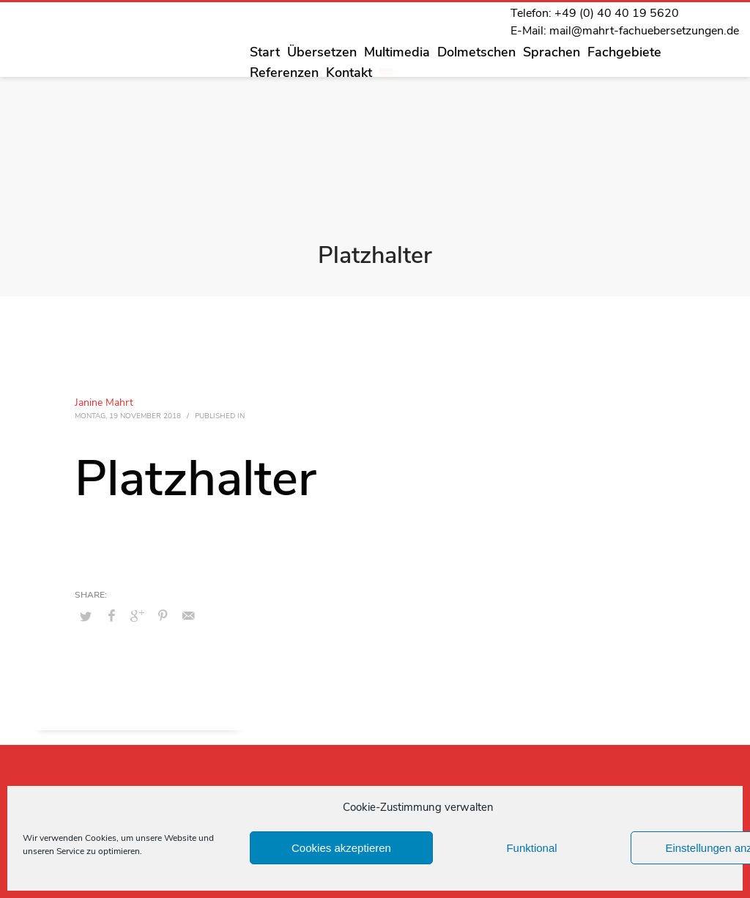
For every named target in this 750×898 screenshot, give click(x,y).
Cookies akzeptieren (341, 848)
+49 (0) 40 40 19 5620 (616, 13)
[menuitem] (386, 72)
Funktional (531, 848)
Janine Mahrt (104, 402)
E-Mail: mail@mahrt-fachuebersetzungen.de (624, 31)
